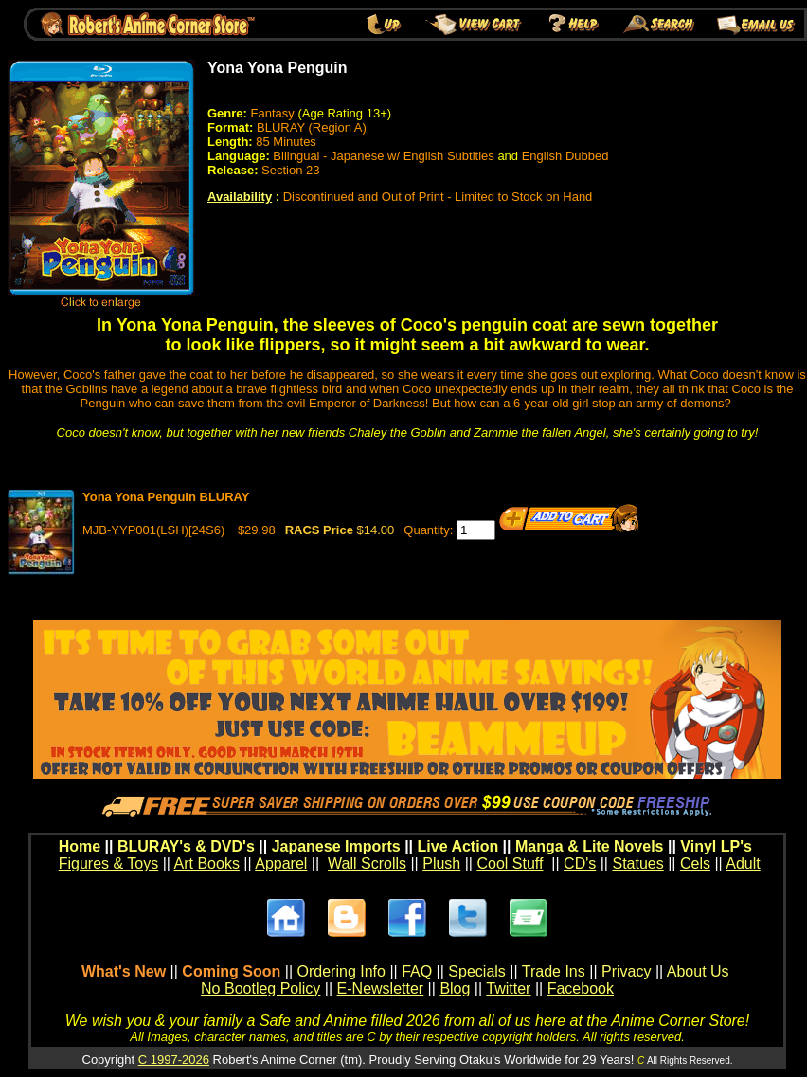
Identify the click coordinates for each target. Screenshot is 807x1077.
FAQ (417, 971)
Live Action (458, 846)
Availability (239, 196)
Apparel (281, 863)
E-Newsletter (380, 988)
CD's (580, 863)
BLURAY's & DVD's (186, 846)
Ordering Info (341, 971)
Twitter (508, 988)
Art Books (207, 863)
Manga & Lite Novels (589, 846)
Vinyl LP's (716, 846)
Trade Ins (553, 971)
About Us (698, 971)
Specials (476, 971)
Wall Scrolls (367, 863)
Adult (743, 863)
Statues (637, 863)
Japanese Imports (336, 846)
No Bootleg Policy (260, 988)
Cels (695, 863)
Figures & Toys (109, 863)
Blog (454, 988)
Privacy (626, 971)
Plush (441, 863)
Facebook (580, 988)
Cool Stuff (509, 863)
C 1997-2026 (173, 1059)
